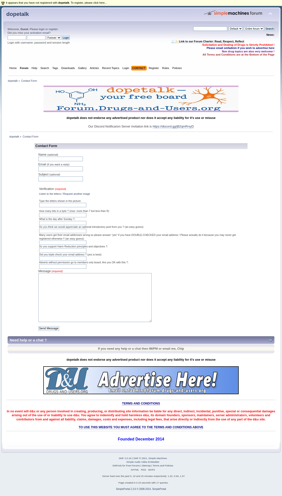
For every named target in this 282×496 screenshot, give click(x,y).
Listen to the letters (50, 193)
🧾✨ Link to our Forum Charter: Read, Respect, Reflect (207, 41)
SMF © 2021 (140, 458)
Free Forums (133, 465)
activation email (39, 32)
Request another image (76, 193)
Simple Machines (157, 458)
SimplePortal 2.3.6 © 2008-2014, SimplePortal (141, 489)
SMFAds (117, 465)
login (42, 29)
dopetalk (17, 14)
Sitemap (146, 465)
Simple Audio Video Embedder (142, 462)
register (53, 29)
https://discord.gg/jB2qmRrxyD (173, 126)
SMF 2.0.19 (125, 458)
